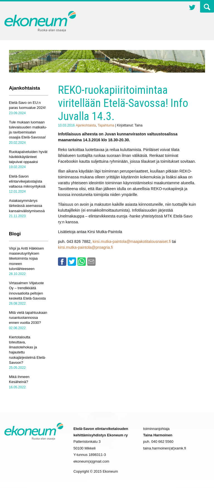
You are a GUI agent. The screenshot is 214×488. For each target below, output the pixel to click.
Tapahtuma (106, 125)
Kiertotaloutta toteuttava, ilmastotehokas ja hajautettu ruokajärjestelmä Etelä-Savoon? (27, 350)
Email (91, 261)
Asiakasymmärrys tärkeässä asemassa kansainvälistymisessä (27, 205)
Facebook (62, 261)
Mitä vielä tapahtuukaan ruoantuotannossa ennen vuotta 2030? (28, 317)
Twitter (192, 8)
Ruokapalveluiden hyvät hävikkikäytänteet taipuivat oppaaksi (28, 157)
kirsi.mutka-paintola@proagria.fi (85, 247)
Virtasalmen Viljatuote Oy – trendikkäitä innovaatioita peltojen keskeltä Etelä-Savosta (27, 290)
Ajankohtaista (86, 125)
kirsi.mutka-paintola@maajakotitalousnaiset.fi (132, 241)
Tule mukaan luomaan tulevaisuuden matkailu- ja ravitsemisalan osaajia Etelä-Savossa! (28, 130)
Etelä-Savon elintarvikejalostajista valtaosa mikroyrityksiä (27, 181)
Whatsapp (81, 261)
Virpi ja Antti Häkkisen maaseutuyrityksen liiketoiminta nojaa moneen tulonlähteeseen (26, 258)
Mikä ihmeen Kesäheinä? (19, 379)
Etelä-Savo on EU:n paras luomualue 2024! (27, 105)
